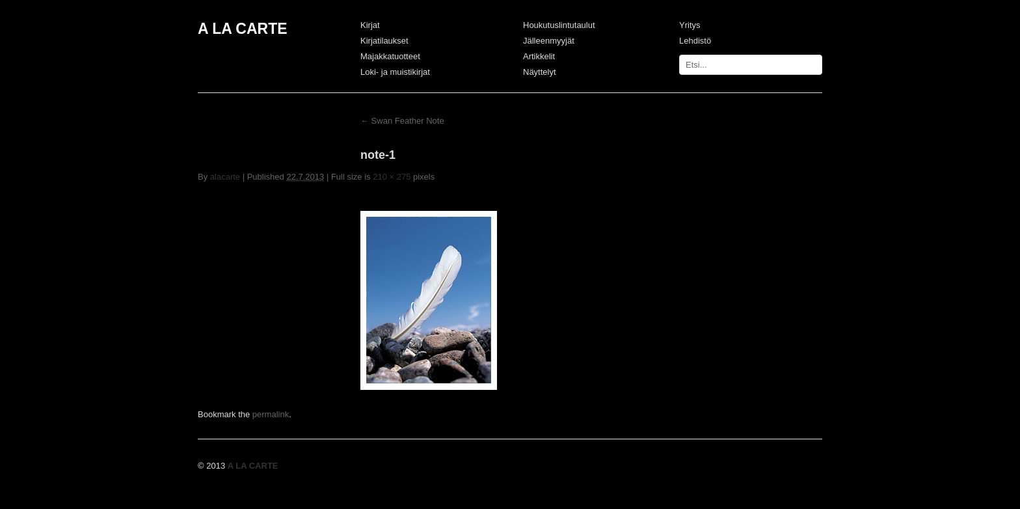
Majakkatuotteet (390, 56)
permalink (270, 414)
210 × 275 (391, 177)
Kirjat (370, 25)
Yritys (690, 25)
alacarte (225, 177)
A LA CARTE (243, 28)
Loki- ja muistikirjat (395, 72)
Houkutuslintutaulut (559, 25)
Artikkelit (539, 56)
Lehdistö (695, 41)
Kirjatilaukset (384, 41)
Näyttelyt (539, 72)
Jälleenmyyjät (548, 41)
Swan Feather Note (402, 121)
